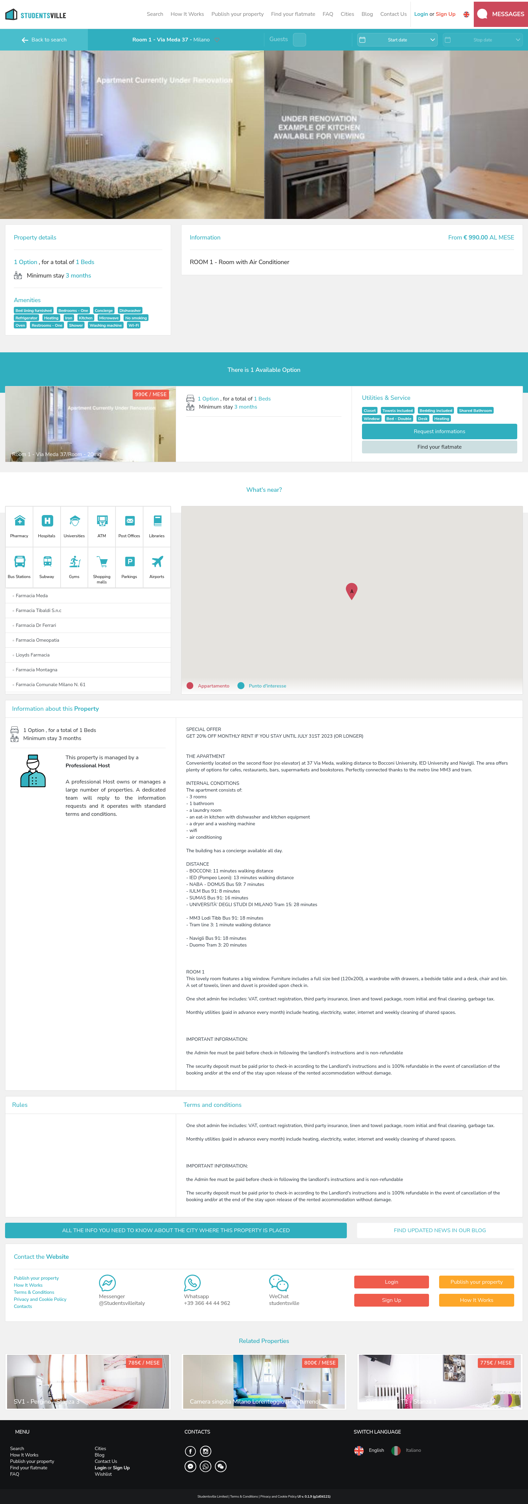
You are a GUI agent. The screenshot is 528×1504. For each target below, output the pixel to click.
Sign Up (391, 1300)
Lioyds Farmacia (31, 655)
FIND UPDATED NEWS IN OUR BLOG (440, 1230)
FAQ (328, 14)
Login (391, 1282)
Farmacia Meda (30, 596)
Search (155, 14)
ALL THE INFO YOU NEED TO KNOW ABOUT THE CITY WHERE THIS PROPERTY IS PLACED (176, 1230)
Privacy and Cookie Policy (40, 1299)
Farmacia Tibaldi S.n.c (36, 610)
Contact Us (393, 14)
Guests (278, 39)
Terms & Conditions (34, 1292)
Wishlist (103, 1474)
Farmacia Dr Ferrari (34, 625)
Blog (367, 14)
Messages (500, 14)
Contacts (23, 1306)
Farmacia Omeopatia (35, 640)
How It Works (187, 14)
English (369, 1450)
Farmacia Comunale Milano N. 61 (49, 684)
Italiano (406, 1450)
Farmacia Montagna (35, 670)
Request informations (439, 431)
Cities (347, 14)
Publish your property (237, 14)
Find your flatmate (293, 14)
